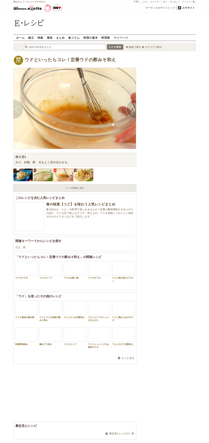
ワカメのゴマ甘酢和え (123, 336)
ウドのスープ (50, 270)
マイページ (121, 37)
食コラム (74, 37)
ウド (18, 246)
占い (165, 2)
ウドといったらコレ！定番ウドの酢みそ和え (70, 59)
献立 (31, 37)
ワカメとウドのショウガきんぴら (99, 311)
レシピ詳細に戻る (75, 188)
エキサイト (188, 7)
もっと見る (128, 358)
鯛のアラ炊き (50, 336)
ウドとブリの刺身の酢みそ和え (50, 311)
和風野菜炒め (26, 336)
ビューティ (156, 2)
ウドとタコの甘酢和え (75, 309)
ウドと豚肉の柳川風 (26, 309)
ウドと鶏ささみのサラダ (123, 311)
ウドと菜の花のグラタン (123, 271)
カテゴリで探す (153, 47)
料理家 (105, 37)
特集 (40, 37)
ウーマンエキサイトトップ (160, 7)
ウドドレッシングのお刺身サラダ (99, 337)
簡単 (50, 37)
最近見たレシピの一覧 (121, 433)
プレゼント (175, 2)
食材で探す (135, 47)
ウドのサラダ (26, 270)
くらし (145, 2)
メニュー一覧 (188, 2)
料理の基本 (90, 37)
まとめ (60, 37)
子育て (137, 2)
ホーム (20, 37)
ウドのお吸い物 (75, 270)
